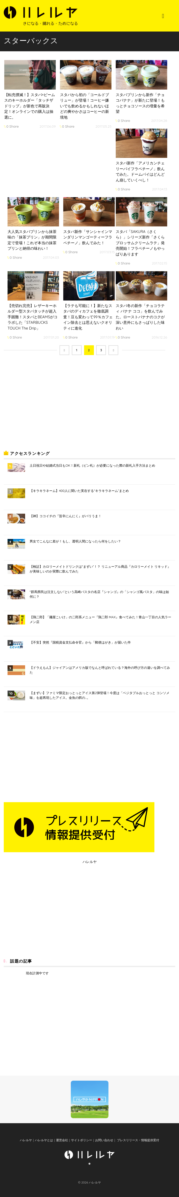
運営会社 (62, 1140)
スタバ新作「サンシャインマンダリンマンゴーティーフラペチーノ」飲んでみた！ (87, 237)
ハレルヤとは (44, 1140)
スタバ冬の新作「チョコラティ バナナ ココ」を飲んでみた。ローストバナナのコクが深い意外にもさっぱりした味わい (140, 317)
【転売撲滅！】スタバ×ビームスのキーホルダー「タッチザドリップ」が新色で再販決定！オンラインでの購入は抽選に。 (29, 106)
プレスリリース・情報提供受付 (137, 1140)
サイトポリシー (81, 1140)
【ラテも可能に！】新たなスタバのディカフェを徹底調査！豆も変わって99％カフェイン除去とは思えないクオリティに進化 (88, 317)
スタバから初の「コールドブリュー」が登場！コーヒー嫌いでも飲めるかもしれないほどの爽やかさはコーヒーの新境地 (84, 106)
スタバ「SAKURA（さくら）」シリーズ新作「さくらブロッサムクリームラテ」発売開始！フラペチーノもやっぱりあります (140, 242)
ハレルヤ (90, 861)
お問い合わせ (104, 1140)
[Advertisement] (41, 406)
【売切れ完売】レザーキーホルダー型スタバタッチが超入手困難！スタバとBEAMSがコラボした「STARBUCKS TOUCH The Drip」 (32, 317)
